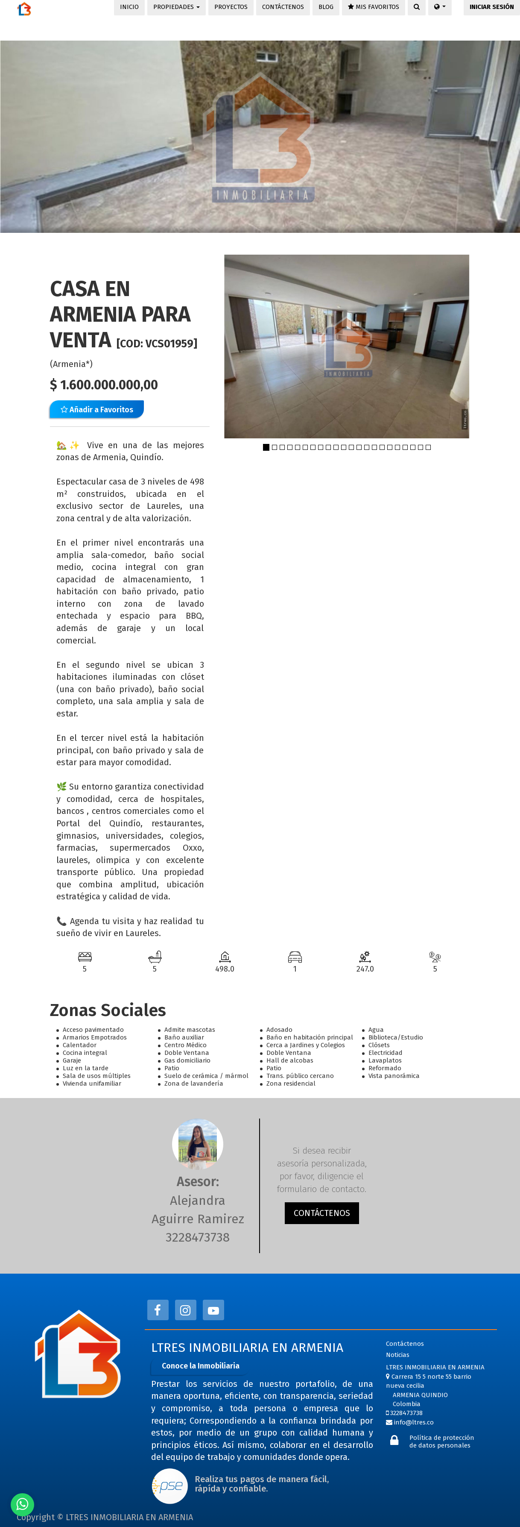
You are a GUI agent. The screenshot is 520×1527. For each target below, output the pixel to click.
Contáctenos (405, 1344)
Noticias (397, 1355)
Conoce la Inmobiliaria (201, 1366)
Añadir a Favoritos (97, 409)
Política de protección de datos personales (441, 1441)
